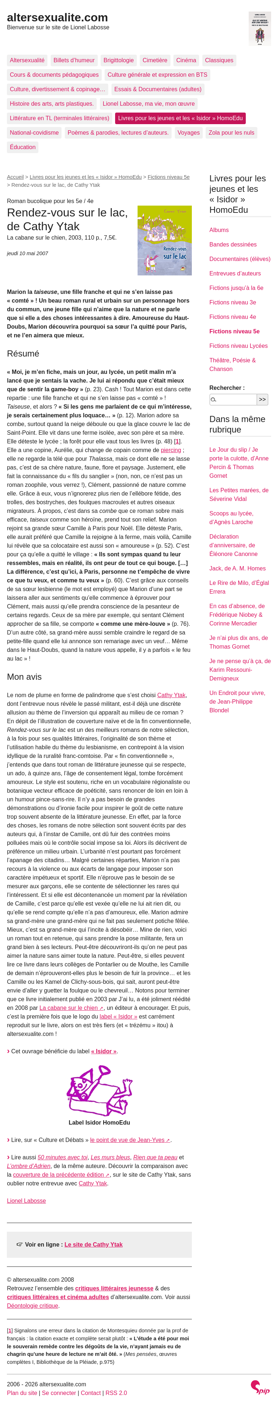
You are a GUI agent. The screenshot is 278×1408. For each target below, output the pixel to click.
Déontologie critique (32, 1306)
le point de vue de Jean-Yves (127, 1140)
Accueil (15, 177)
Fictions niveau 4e (233, 317)
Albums (219, 230)
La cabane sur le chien (68, 1008)
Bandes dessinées (233, 244)
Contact (91, 1393)
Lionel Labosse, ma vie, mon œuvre (149, 104)
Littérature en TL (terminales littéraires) (59, 118)
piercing (171, 450)
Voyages (189, 133)
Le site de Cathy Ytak (93, 1245)
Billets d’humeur (74, 60)
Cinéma (186, 60)
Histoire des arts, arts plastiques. (52, 104)
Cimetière (155, 60)
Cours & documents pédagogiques (54, 75)
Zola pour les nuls (231, 133)
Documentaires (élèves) (240, 259)
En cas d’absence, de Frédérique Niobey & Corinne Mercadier (237, 615)
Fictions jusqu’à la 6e (237, 288)
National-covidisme (34, 133)
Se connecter (59, 1393)
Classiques (219, 60)
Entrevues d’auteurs (235, 273)
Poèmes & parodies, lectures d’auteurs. (118, 133)
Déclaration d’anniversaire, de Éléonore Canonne (234, 545)
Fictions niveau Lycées (239, 346)
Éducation (22, 147)
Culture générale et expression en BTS (157, 75)
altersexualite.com (57, 17)
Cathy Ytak (171, 695)
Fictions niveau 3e (233, 302)
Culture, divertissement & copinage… (57, 89)
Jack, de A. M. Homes (238, 568)
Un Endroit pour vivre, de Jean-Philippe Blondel (238, 701)
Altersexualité (27, 60)
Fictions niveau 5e (169, 177)
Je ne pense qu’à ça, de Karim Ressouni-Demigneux (240, 670)
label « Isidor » (118, 1016)
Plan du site (22, 1393)
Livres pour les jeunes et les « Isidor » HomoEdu (180, 118)
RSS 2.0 (116, 1393)
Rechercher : (227, 388)
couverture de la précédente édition (58, 1175)
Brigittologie (119, 60)
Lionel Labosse (26, 1201)
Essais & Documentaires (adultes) (158, 89)
